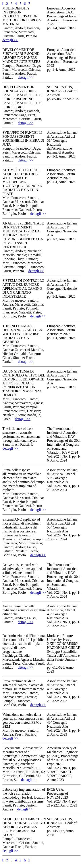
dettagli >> (10, 40)
